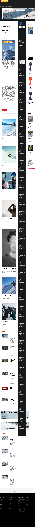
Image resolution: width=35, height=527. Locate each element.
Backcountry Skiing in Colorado (30, 139)
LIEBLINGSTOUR (5, 321)
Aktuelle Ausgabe (3, 3)
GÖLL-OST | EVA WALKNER (21, 508)
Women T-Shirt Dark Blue (30, 103)
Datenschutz (10, 508)
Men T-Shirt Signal (30, 88)
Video (31, 3)
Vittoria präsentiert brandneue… (21, 45)
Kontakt (10, 509)
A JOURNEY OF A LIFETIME (8, 137)
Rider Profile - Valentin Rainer (10, 218)
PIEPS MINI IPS (21, 29)
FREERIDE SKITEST (6, 295)
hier (28, 41)
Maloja (1, 509)
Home (9, 3)
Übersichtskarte (31, 168)
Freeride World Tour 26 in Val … (12, 335)
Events (17, 3)
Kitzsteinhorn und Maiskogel (30, 152)
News (14, 3)
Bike (11, 3)
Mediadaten (10, 503)
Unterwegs (2, 6)
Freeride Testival (2, 508)
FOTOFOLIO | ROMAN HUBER (22, 513)
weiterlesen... (21, 39)
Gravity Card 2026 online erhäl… (12, 360)
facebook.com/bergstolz (18, 491)
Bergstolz (4, 1)
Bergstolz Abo (10, 499)
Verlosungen (27, 3)
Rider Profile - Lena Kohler (9, 190)
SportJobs (9, 6)
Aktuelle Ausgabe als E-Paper (21, 499)
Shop (6, 6)
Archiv (18, 519)
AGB (1, 500)
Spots (23, 3)
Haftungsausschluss (11, 504)
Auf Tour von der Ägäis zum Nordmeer (12, 164)
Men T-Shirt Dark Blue (30, 73)
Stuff (20, 3)
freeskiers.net (2, 507)
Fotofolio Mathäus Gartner (9, 268)
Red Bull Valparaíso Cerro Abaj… (12, 464)
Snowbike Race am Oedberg (12, 477)
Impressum (10, 507)
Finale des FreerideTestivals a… (12, 438)
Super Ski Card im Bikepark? (12, 399)
